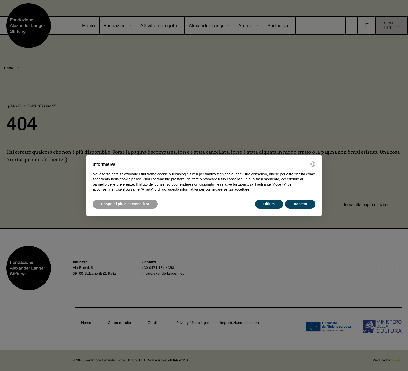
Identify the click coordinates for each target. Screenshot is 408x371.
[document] (204, 176)
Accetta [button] (300, 204)
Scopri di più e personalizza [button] (125, 204)
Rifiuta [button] (269, 204)
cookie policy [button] (130, 179)
